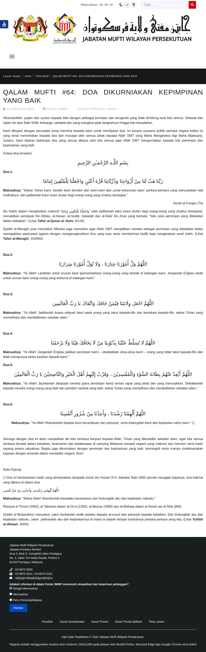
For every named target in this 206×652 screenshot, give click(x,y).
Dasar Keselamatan (72, 621)
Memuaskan (18, 594)
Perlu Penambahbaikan (25, 600)
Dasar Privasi (99, 621)
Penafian (47, 621)
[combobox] (165, 5)
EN (106, 4)
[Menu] (11, 56)
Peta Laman (156, 621)
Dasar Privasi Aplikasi (128, 621)
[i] (193, 423)
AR (111, 4)
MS (101, 4)
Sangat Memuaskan (23, 588)
